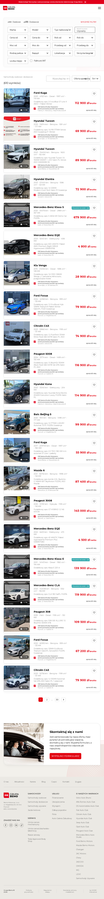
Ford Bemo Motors (84, 841)
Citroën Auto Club (83, 814)
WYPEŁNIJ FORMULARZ (65, 756)
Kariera (33, 782)
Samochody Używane (85, 878)
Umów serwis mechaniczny (33, 823)
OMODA (79, 866)
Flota (54, 814)
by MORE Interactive (93, 891)
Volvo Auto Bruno (83, 798)
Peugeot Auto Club (84, 831)
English (78, 782)
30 (57, 700)
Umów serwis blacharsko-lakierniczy (38, 830)
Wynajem (56, 806)
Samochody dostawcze (38, 802)
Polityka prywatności (28, 891)
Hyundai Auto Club (84, 818)
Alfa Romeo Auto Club (85, 802)
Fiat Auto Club (82, 810)
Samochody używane (37, 806)
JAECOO (80, 862)
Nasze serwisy (34, 835)
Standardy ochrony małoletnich (70, 891)
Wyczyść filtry (88, 22)
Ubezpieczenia (58, 802)
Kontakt (66, 782)
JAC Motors (81, 854)
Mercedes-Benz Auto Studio (85, 836)
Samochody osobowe (37, 798)
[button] (27, 101)
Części (54, 782)
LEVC (78, 874)
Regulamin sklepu (48, 891)
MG (77, 870)
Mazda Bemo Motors (85, 845)
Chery (78, 858)
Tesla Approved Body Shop (37, 840)
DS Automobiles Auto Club (87, 806)
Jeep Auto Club (82, 822)
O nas (6, 782)
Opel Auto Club (82, 827)
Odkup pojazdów (59, 810)
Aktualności (19, 782)
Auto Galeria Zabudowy (62, 818)
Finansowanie (58, 798)
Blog (43, 782)
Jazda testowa (34, 810)
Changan (80, 849)
